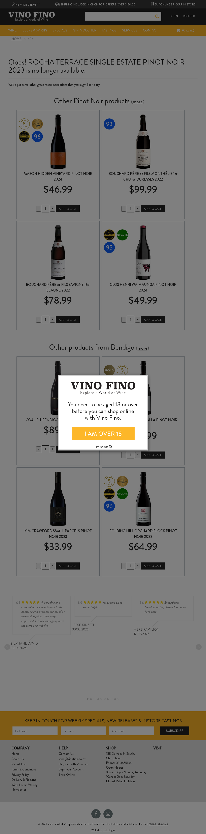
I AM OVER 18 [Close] (103, 434)
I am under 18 (103, 446)
